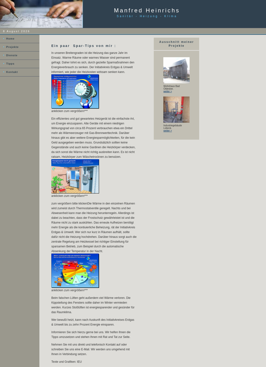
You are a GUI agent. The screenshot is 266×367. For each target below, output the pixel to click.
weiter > (167, 91)
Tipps (10, 63)
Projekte (12, 47)
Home (10, 38)
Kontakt (12, 72)
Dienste (11, 55)
